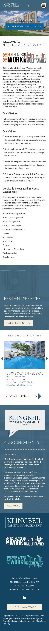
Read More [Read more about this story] (13, 505)
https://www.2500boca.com (19, 385)
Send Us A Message (24, 607)
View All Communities (21, 395)
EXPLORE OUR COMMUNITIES (24, 26)
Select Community (18, 323)
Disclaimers (41, 621)
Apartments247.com (35, 615)
